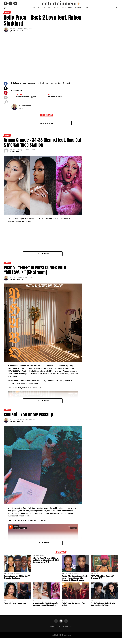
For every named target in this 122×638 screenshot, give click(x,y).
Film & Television (39, 8)
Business (78, 8)
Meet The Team (55, 627)
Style (70, 8)
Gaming (86, 8)
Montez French (16, 31)
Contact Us (67, 627)
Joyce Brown (15, 152)
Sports (57, 8)
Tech (64, 8)
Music (50, 8)
